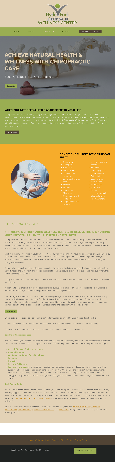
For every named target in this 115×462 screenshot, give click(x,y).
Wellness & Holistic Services (47, 440)
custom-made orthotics (44, 409)
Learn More (11, 311)
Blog (63, 440)
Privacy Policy (81, 440)
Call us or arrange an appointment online (33, 398)
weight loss (64, 409)
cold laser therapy (25, 409)
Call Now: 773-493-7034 (90, 31)
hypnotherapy (11, 409)
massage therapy (92, 406)
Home (16, 31)
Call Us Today (12, 132)
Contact (66, 31)
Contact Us (11, 86)
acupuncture (78, 406)
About (31, 31)
